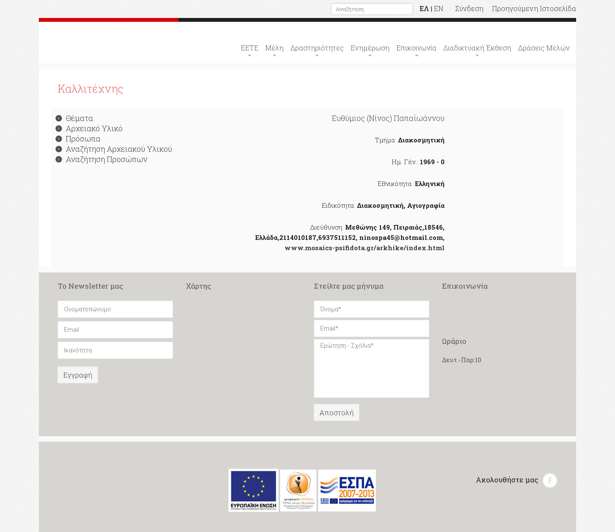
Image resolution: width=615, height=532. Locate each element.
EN (438, 8)
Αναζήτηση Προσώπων (101, 159)
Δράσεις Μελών (544, 47)
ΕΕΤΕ (249, 47)
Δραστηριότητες (317, 47)
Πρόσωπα (78, 138)
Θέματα (74, 118)
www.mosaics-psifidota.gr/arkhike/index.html (364, 247)
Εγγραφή (77, 374)
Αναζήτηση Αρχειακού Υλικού (114, 149)
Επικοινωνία (416, 47)
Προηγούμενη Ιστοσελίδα (534, 8)
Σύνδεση (469, 8)
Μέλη (274, 47)
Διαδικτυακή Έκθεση (477, 47)
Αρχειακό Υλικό (89, 128)
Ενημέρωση (370, 47)
